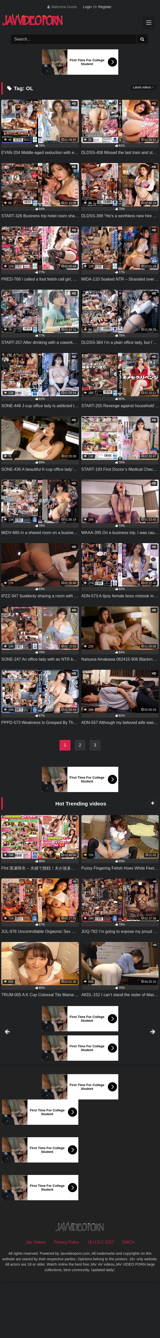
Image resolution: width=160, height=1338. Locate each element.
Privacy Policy (66, 1298)
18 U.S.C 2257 (100, 1298)
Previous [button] (7, 1060)
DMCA (128, 1298)
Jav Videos (36, 1298)
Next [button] (152, 1060)
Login (87, 7)
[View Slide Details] (39, 1061)
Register (104, 7)
